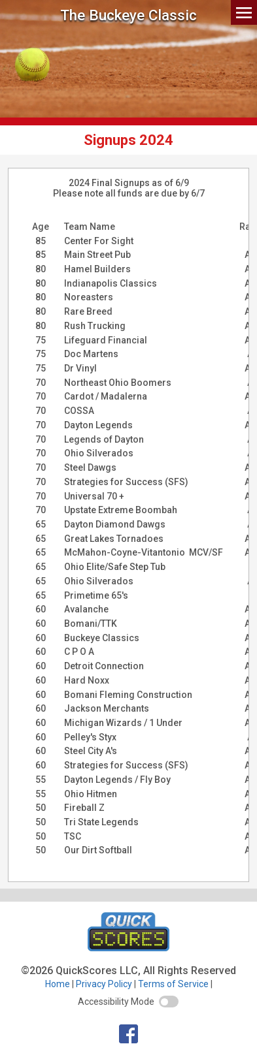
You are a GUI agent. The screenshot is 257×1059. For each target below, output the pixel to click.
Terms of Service (173, 984)
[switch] (169, 1001)
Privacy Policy (104, 984)
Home (57, 984)
